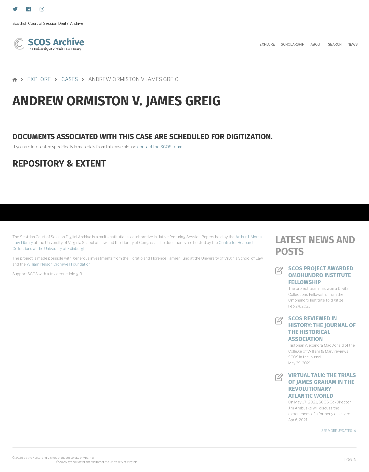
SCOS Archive (56, 42)
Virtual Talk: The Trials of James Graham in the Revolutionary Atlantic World (322, 385)
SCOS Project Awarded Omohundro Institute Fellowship (320, 275)
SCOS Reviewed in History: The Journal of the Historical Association (322, 328)
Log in (350, 459)
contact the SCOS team (159, 146)
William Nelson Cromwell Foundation (59, 264)
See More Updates (336, 431)
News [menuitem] (353, 44)
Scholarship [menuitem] (292, 44)
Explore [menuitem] (267, 44)
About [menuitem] (316, 44)
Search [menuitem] (335, 44)
